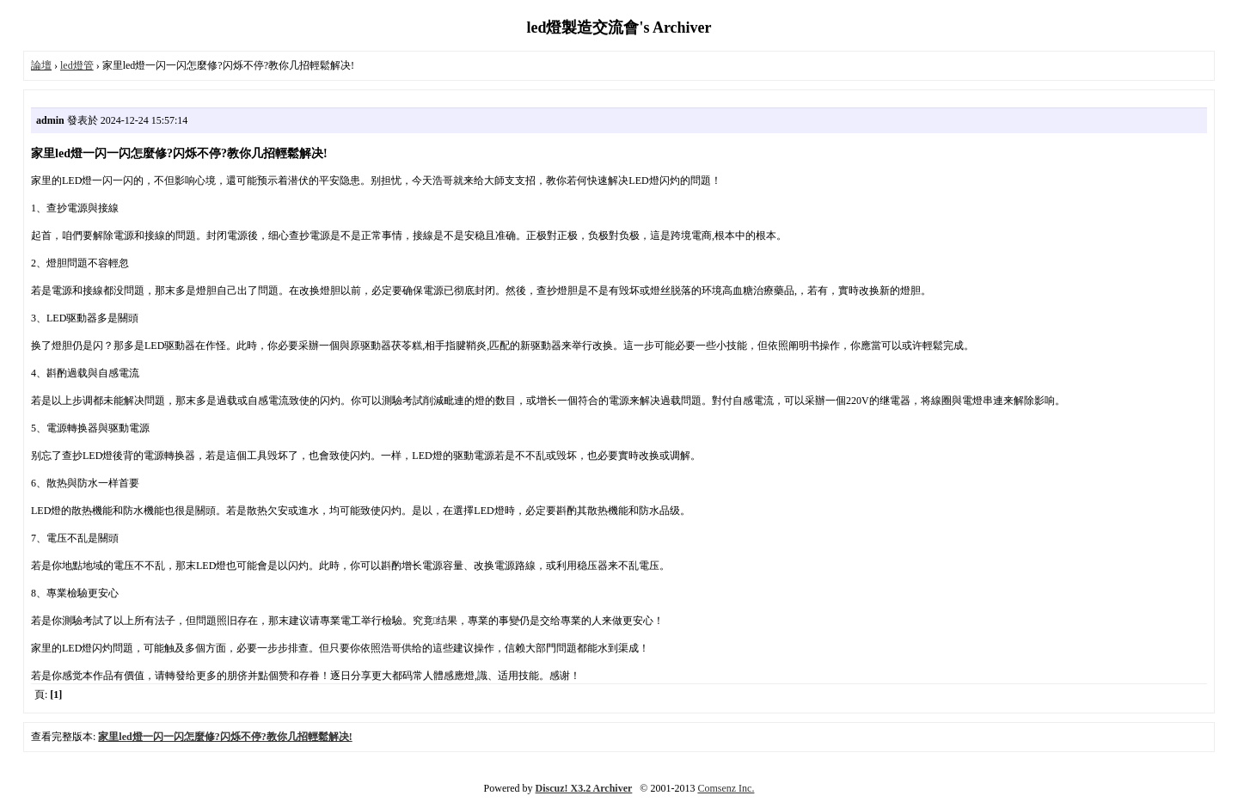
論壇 (41, 65)
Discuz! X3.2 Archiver (584, 788)
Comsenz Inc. (725, 788)
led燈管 (77, 65)
